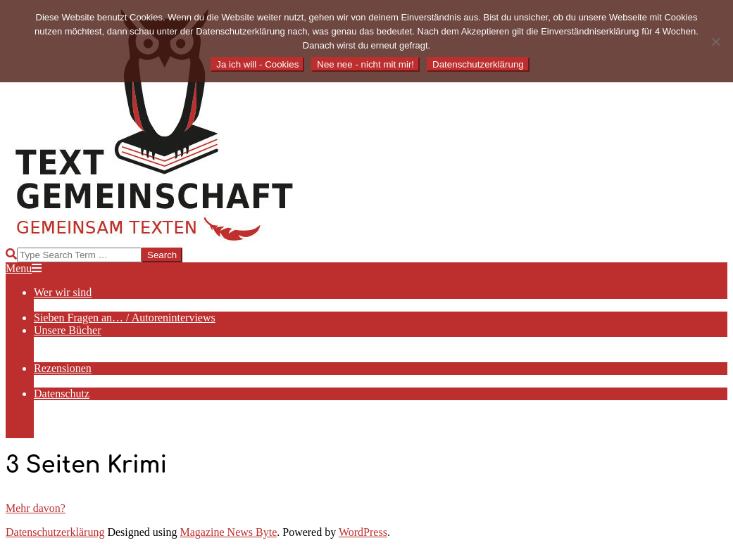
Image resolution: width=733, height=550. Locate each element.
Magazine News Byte (228, 532)
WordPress (363, 532)
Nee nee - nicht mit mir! (365, 64)
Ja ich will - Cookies (257, 64)
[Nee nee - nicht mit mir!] (715, 41)
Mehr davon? (35, 508)
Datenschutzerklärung (55, 532)
